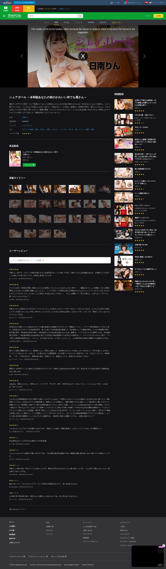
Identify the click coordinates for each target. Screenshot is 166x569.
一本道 (122, 526)
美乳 (36, 129)
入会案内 (158, 16)
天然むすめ (123, 530)
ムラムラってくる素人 (127, 538)
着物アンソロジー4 (142, 218)
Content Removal (87, 565)
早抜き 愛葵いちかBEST (143, 257)
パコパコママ (124, 534)
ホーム (46, 22)
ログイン (148, 16)
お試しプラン (117, 22)
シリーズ (49, 534)
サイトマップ (87, 534)
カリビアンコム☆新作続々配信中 (24, 2)
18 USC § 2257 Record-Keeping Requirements (45, 565)
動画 (56, 22)
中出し (42, 129)
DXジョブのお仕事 (58, 556)
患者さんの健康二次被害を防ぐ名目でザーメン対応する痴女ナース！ (145, 142)
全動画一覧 (50, 526)
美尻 (92, 129)
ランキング (78, 22)
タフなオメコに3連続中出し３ (146, 269)
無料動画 (91, 22)
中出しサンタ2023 (141, 127)
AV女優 (66, 22)
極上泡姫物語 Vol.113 (142, 169)
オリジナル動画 (27, 129)
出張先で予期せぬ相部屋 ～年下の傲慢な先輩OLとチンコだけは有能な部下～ (145, 102)
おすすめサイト (125, 522)
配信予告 (103, 22)
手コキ (71, 129)
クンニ (81, 129)
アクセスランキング (17, 556)
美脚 (87, 129)
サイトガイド (87, 522)
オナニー (55, 129)
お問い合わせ (87, 530)
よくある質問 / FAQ (89, 526)
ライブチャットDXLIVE (128, 541)
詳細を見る (29, 165)
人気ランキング (14, 543)
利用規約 (86, 538)
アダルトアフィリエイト (38, 556)
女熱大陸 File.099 (141, 245)
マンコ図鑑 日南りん (142, 193)
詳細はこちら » (64, 9)
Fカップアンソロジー (142, 205)
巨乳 (48, 129)
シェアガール (27, 125)
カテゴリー (50, 530)
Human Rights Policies (71, 565)
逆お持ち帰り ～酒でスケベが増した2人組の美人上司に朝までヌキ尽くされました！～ (146, 156)
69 (76, 129)
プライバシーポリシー (90, 541)
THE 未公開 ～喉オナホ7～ (144, 115)
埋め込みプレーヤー (17, 509)
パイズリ (63, 129)
